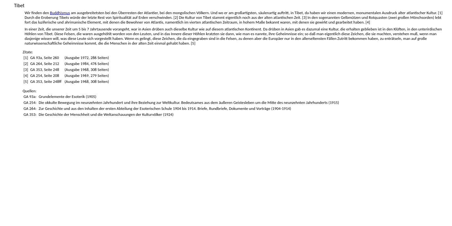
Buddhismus (60, 12)
